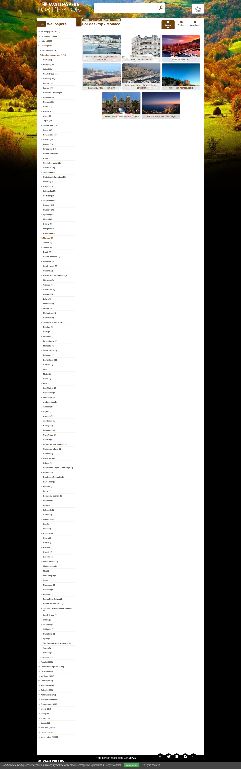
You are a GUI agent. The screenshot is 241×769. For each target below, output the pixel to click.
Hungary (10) (48, 205)
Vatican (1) (47, 653)
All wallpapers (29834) (50, 32)
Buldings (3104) (49, 50)
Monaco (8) (48, 238)
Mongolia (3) (48, 346)
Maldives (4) (48, 304)
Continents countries (101, 20)
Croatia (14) (48, 186)
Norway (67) (48, 102)
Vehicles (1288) (47, 676)
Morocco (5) (48, 280)
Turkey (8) (47, 247)
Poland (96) (48, 83)
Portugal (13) (48, 196)
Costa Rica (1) (49, 458)
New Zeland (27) (50, 135)
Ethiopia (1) (48, 505)
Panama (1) (48, 594)
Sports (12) (45, 723)
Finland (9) (48, 219)
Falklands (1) (48, 510)
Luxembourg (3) (50, 341)
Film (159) (45, 714)
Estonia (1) (48, 501)
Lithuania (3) (48, 336)
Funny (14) (45, 718)
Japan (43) (47, 121)
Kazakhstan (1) (49, 533)
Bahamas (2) (48, 355)
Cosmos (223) (48, 657)
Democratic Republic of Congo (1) (58, 468)
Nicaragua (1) (49, 585)
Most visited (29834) (49, 737)
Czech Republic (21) (52, 163)
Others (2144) (47, 671)
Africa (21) (47, 158)
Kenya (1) (47, 538)
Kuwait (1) (47, 552)
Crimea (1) (47, 463)
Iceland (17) (48, 182)
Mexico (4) (47, 308)
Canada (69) (48, 97)
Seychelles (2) (49, 393)
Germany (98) (49, 79)
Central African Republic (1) (55, 444)
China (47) (47, 107)
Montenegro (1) (49, 576)
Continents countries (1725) (54, 55)
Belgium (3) (48, 327)
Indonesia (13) (49, 191)
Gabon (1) (47, 515)
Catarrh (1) (48, 440)
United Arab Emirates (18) (54, 177)
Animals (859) (47, 690)
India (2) (46, 369)
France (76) (48, 88)
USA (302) (47, 60)
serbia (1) (47, 620)
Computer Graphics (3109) (52, 667)
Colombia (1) (48, 454)
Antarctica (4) (49, 290)
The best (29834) (48, 728)
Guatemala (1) (49, 519)
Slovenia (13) (49, 200)
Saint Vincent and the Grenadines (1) (57, 609)
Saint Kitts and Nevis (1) (53, 604)
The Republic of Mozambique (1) (57, 643)
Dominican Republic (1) (53, 477)
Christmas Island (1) (52, 449)
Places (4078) (47, 46)
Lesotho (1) (48, 557)
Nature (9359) (47, 41)
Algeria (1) (47, 411)
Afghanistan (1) (50, 402)
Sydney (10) (48, 215)
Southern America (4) (52, 322)
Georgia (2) (48, 365)
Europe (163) (48, 64)
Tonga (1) (47, 648)
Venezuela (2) (49, 397)
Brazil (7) (47, 252)
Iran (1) (46, 524)
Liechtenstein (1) (50, 562)
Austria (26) (48, 139)
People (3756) (47, 662)
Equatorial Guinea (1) (52, 496)
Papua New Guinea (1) (53, 599)
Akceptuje (131, 764)
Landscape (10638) (49, 36)
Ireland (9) (47, 224)
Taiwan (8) (47, 243)
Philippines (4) (49, 313)
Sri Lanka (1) (48, 629)
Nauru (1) (47, 580)
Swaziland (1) (49, 634)
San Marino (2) (49, 388)
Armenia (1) (48, 416)
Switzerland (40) (50, 125)
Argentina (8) (49, 233)
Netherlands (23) (50, 154)
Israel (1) (47, 529)
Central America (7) (51, 257)
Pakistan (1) (48, 590)
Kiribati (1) (47, 543)
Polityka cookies (151, 764)
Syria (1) (46, 639)
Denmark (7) (48, 261)
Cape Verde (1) (49, 435)
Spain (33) (47, 130)
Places (86, 20)
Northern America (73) (52, 93)
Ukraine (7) (48, 271)
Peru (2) (46, 383)
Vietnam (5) (48, 285)
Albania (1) (48, 407)
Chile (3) (46, 332)
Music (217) (46, 709)
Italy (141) (47, 69)
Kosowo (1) (48, 547)
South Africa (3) (50, 350)
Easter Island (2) (50, 360)
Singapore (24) (49, 149)
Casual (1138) (47, 681)
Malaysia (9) (48, 229)
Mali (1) (46, 571)
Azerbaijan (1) (49, 421)
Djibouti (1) (48, 472)
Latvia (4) (47, 299)
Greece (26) (48, 144)
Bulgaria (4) (48, 294)
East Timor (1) (49, 482)
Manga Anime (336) (49, 699)
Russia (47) (48, 111)
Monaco (116, 20)
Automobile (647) (48, 695)
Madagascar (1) (50, 566)
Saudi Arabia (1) (50, 615)
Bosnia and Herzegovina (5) (55, 275)
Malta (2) (47, 374)
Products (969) (47, 685)
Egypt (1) (47, 491)
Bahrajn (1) (48, 426)
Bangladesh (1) (49, 430)
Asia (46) (47, 116)
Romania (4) (48, 318)
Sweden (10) (48, 210)
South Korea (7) (50, 266)
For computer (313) (49, 704)
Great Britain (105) (51, 74)
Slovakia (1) (48, 624)
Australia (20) (49, 168)
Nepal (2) (47, 379)
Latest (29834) (47, 732)
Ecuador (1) (48, 486)
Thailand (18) (49, 172)
